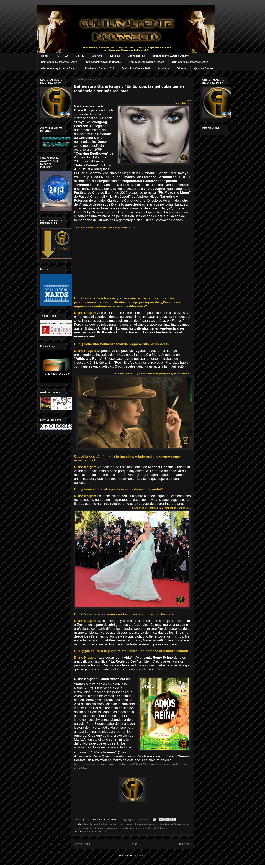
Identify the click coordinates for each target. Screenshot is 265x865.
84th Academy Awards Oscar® (190, 62)
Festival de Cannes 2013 (99, 68)
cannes (112, 824)
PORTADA (62, 55)
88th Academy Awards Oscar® (171, 55)
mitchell (155, 828)
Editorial (182, 68)
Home (44, 55)
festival (85, 828)
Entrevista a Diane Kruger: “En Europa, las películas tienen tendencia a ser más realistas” (129, 88)
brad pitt (103, 824)
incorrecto (100, 828)
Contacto (163, 68)
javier (131, 828)
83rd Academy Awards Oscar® (59, 68)
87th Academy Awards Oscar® (59, 62)
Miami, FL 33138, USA (95, 831)
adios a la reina (90, 824)
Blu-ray (80, 55)
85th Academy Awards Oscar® (147, 62)
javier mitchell (143, 828)
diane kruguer (166, 824)
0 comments (142, 819)
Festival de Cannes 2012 (136, 68)
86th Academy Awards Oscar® (103, 62)
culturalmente (125, 824)
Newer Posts (82, 843)
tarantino (164, 828)
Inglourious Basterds (117, 828)
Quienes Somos (203, 68)
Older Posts (183, 843)
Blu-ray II (97, 55)
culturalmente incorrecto (145, 824)
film (92, 828)
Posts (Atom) (139, 855)
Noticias (115, 55)
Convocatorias (136, 55)
